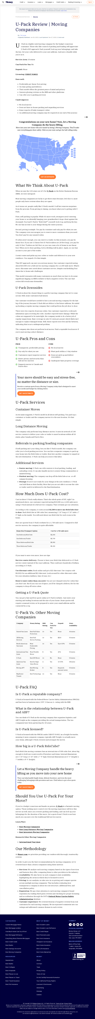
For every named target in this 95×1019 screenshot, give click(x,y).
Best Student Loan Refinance (46, 928)
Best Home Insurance (43, 945)
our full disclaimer (70, 1008)
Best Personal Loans (43, 935)
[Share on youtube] (81, 924)
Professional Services (23, 17)
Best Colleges (10, 967)
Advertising (40, 988)
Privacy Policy (41, 970)
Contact (39, 963)
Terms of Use (41, 974)
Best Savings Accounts (13, 948)
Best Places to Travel (12, 977)
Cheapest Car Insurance (44, 942)
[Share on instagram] (77, 924)
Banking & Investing (74, 2)
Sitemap (39, 991)
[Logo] (9, 2)
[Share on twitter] (74, 924)
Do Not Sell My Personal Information (48, 977)
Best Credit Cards (11, 942)
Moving (35, 17)
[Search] (3, 2)
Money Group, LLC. (38, 1003)
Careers (39, 994)
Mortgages (49, 2)
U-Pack (50, 191)
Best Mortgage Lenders (13, 928)
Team (38, 967)
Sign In (90, 2)
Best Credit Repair (42, 931)
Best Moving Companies (13, 952)
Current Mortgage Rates (13, 924)
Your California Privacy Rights (46, 981)
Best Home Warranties (44, 952)
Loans (39, 2)
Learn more (64, 10)
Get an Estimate (47, 177)
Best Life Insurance (43, 948)
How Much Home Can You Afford (16, 931)
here (71, 1013)
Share (75, 16)
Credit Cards (60, 2)
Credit (21, 2)
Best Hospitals (10, 970)
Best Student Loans (43, 924)
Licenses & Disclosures (44, 984)
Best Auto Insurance (43, 938)
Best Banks (9, 945)
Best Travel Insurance (13, 981)
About (39, 960)
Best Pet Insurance (12, 984)
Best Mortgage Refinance (14, 935)
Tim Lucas (23, 35)
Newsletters (9, 960)
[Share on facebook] (70, 924)
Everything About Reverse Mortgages (18, 938)
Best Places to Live (12, 974)
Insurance (30, 2)
